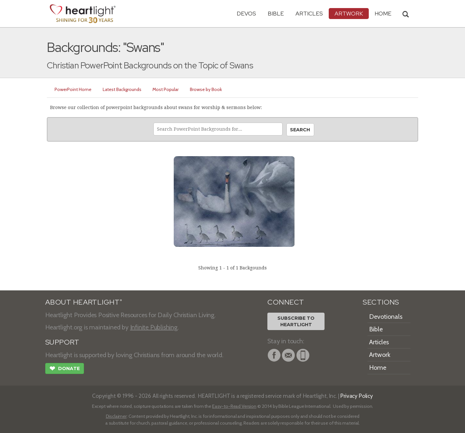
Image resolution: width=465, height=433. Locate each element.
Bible (276, 13)
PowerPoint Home (73, 89)
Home (377, 367)
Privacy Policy (356, 395)
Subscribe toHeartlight (296, 321)
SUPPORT (62, 342)
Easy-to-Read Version (234, 406)
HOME (383, 13)
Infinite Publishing (154, 327)
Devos (246, 13)
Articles (309, 13)
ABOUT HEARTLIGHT (83, 302)
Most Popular (168, 89)
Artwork (349, 13)
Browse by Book (210, 89)
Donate (64, 369)
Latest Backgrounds (123, 89)
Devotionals (385, 316)
